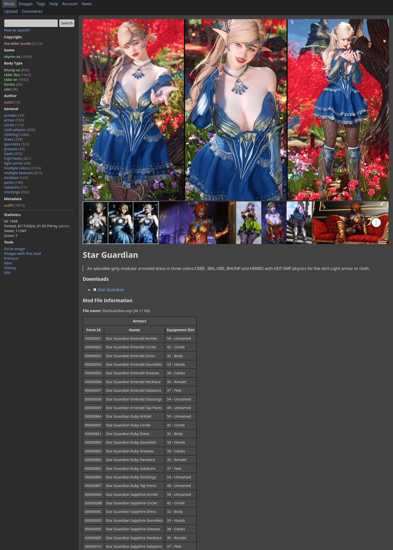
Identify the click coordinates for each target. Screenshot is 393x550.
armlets (14, 115)
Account (70, 4)
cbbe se (16, 79)
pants (13, 182)
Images (26, 4)
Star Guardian (108, 289)
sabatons (15, 187)
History (10, 267)
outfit (14, 205)
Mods (9, 4)
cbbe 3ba (17, 74)
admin (64, 226)
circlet (13, 125)
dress (13, 139)
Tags (41, 4)
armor (14, 120)
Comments (32, 11)
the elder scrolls (23, 43)
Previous (11, 258)
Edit (7, 272)
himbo (13, 84)
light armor (17, 163)
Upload (11, 11)
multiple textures (23, 172)
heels (13, 153)
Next (8, 263)
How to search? (17, 30)
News (86, 4)
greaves (14, 148)
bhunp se (16, 70)
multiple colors (22, 168)
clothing (16, 134)
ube (11, 89)
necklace (16, 177)
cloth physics (19, 129)
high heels (17, 158)
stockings (17, 192)
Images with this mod (22, 253)
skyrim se (18, 56)
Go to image (14, 248)
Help (53, 4)
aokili (12, 102)
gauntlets (17, 144)
